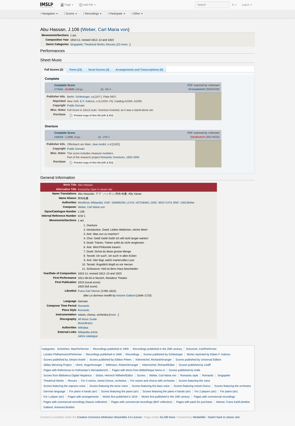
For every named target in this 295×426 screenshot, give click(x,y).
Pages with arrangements (83, 396)
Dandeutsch (197, 136)
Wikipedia (97, 202)
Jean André (99, 144)
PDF (190, 85)
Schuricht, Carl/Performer (201, 348)
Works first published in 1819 (120, 396)
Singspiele (76, 44)
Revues (110, 44)
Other (137, 13)
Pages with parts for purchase (194, 401)
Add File (87, 5)
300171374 (165, 202)
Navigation (49, 13)
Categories (48, 348)
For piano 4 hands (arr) (83, 391)
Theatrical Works (94, 44)
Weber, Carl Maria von (105, 29)
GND (154, 202)
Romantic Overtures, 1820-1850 (120, 157)
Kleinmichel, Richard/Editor (158, 364)
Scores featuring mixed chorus (192, 385)
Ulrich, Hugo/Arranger (89, 364)
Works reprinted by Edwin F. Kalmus (208, 354)
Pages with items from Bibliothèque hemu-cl (138, 370)
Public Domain (76, 105)
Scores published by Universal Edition (198, 359)
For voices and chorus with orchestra (152, 380)
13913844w (187, 202)
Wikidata (83, 327)
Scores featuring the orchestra (232, 385)
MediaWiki (199, 417)
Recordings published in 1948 (104, 354)
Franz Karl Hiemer (89, 290)
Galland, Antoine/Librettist (59, 407)
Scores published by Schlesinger (163, 354)
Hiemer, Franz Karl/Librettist (233, 401)
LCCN (130, 202)
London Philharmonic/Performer (62, 354)
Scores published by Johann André (64, 359)
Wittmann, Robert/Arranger (122, 364)
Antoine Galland (125, 295)
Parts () (75, 69)
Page (67, 5)
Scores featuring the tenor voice (108, 385)
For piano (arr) (229, 391)
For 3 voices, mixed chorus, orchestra (103, 380)
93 (106, 89)
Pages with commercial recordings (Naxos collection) (75, 401)
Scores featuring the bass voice (151, 385)
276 (105, 137)
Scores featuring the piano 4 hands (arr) (167, 391)
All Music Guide (87, 319)
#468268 (58, 137)
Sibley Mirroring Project (57, 364)
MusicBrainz (85, 323)
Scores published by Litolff (195, 364)
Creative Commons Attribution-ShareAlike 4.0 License (109, 417)
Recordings (92, 13)
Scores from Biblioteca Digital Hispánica (67, 375)
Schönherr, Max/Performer (73, 348)
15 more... (124, 44)
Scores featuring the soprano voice (64, 385)
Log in (247, 4)
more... (114, 314)
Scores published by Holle (184, 370)
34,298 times (167, 417)
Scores (70, 13)
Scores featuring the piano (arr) (120, 391)
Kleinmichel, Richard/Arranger (154, 359)
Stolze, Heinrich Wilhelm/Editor (114, 375)
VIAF (107, 202)
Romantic (83, 305)
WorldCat (83, 202)
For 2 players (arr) (205, 391)
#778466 (58, 89)
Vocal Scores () (98, 69)
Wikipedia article (88, 332)
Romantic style (189, 375)
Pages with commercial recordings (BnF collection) (141, 401)
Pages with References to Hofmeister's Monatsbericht (75, 370)
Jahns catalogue (88, 336)
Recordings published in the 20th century (157, 348)
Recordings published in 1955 (111, 348)
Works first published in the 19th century (165, 396)
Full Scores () (53, 69)
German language (54, 391)
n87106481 (142, 202)
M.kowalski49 (197, 89)
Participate (116, 13)
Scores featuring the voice (194, 380)
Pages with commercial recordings (214, 396)
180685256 (118, 202)
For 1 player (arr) (53, 396)
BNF (176, 202)
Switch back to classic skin (224, 417)
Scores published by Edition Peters (110, 359)
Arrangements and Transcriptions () (139, 69)
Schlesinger (83, 96)
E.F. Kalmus (87, 101)
